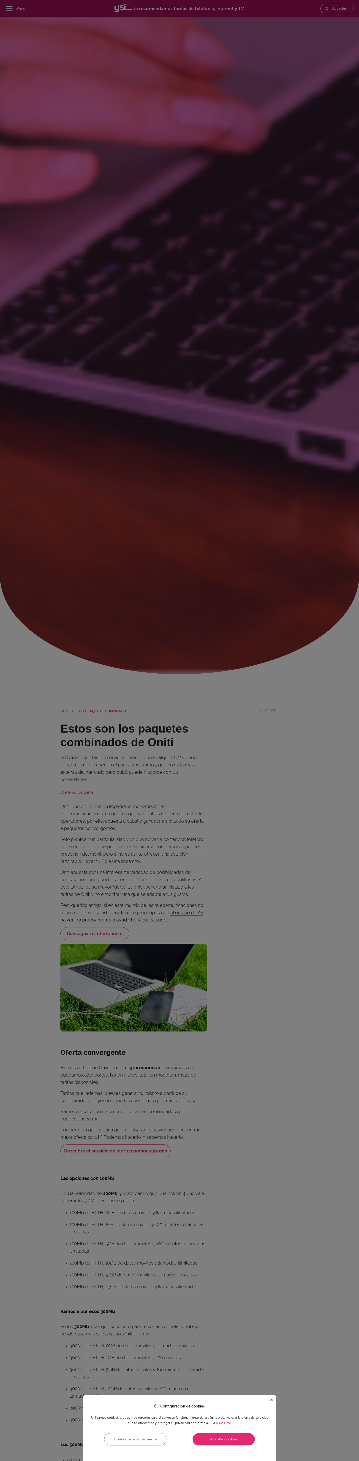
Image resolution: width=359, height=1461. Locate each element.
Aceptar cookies (223, 1439)
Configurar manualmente (135, 1439)
